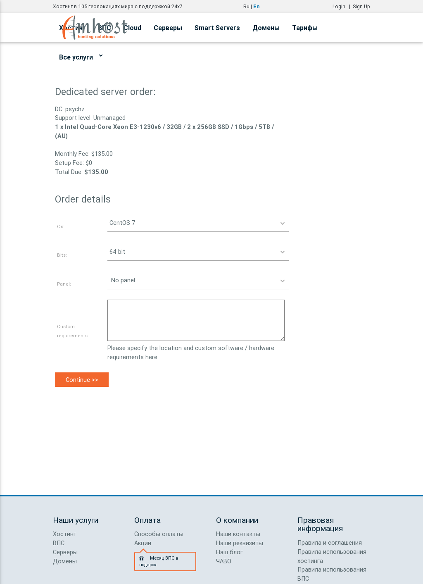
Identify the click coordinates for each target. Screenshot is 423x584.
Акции (142, 543)
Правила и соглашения (329, 542)
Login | (343, 6)
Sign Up (361, 6)
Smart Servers (217, 28)
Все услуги (80, 56)
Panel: (64, 284)
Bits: (62, 255)
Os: (60, 226)
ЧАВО (223, 561)
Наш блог (229, 552)
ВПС (58, 543)
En (256, 6)
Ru (246, 6)
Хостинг (64, 534)
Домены (266, 28)
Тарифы (305, 28)
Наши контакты (238, 534)
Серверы (168, 28)
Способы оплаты (158, 534)
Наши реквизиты (239, 543)
